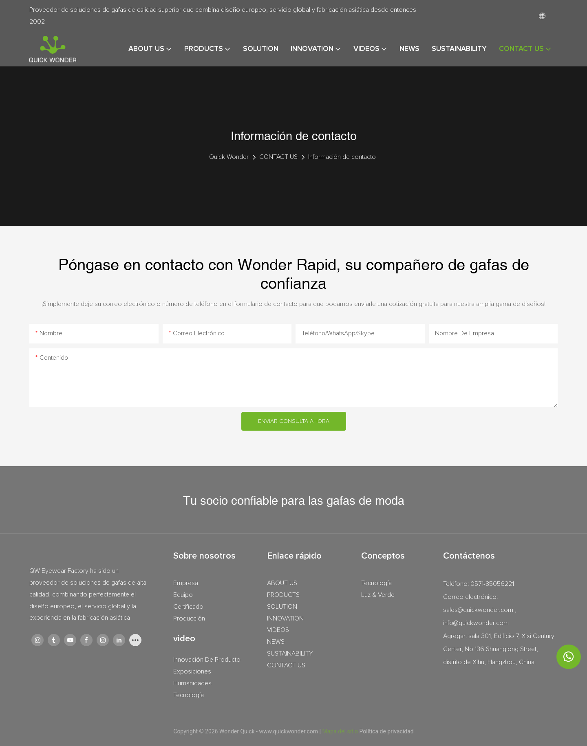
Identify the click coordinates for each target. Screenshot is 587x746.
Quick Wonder (229, 157)
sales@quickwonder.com (478, 610)
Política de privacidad (387, 731)
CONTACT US (278, 157)
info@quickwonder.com (476, 623)
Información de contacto (342, 157)
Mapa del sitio (340, 731)
